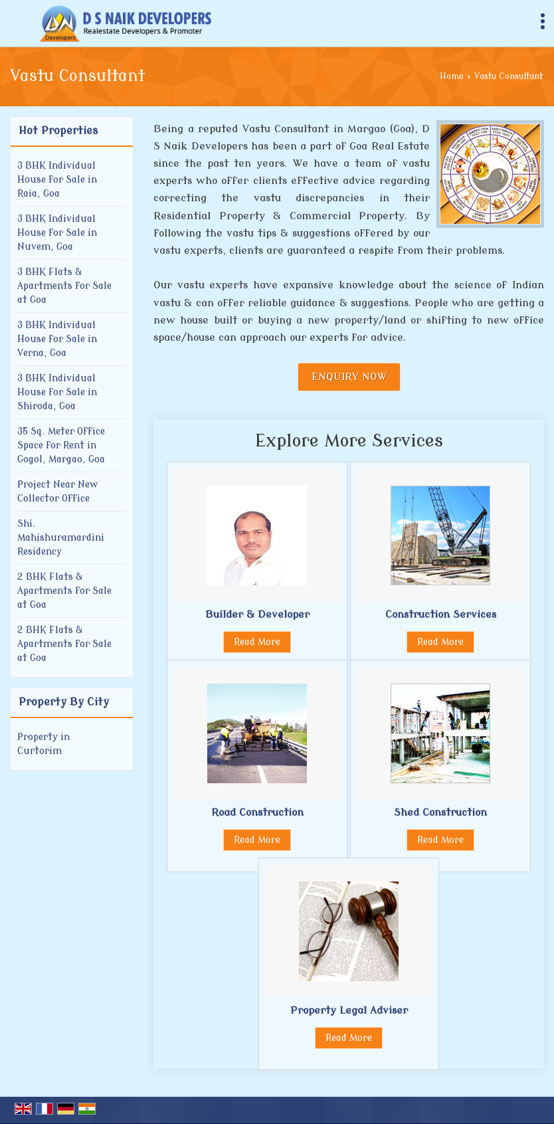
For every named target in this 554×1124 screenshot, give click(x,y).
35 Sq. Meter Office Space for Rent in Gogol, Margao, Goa (61, 445)
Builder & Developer (257, 614)
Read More (257, 642)
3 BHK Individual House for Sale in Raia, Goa (57, 180)
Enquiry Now (349, 377)
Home (452, 76)
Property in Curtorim (43, 744)
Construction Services (440, 614)
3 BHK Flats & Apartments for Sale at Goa (64, 286)
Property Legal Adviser (349, 1010)
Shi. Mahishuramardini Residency (60, 538)
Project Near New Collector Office (57, 492)
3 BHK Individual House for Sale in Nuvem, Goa (57, 233)
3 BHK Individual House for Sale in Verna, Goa (57, 339)
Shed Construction (440, 812)
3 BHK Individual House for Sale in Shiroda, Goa (57, 392)
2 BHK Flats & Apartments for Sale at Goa (64, 591)
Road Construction (257, 812)
